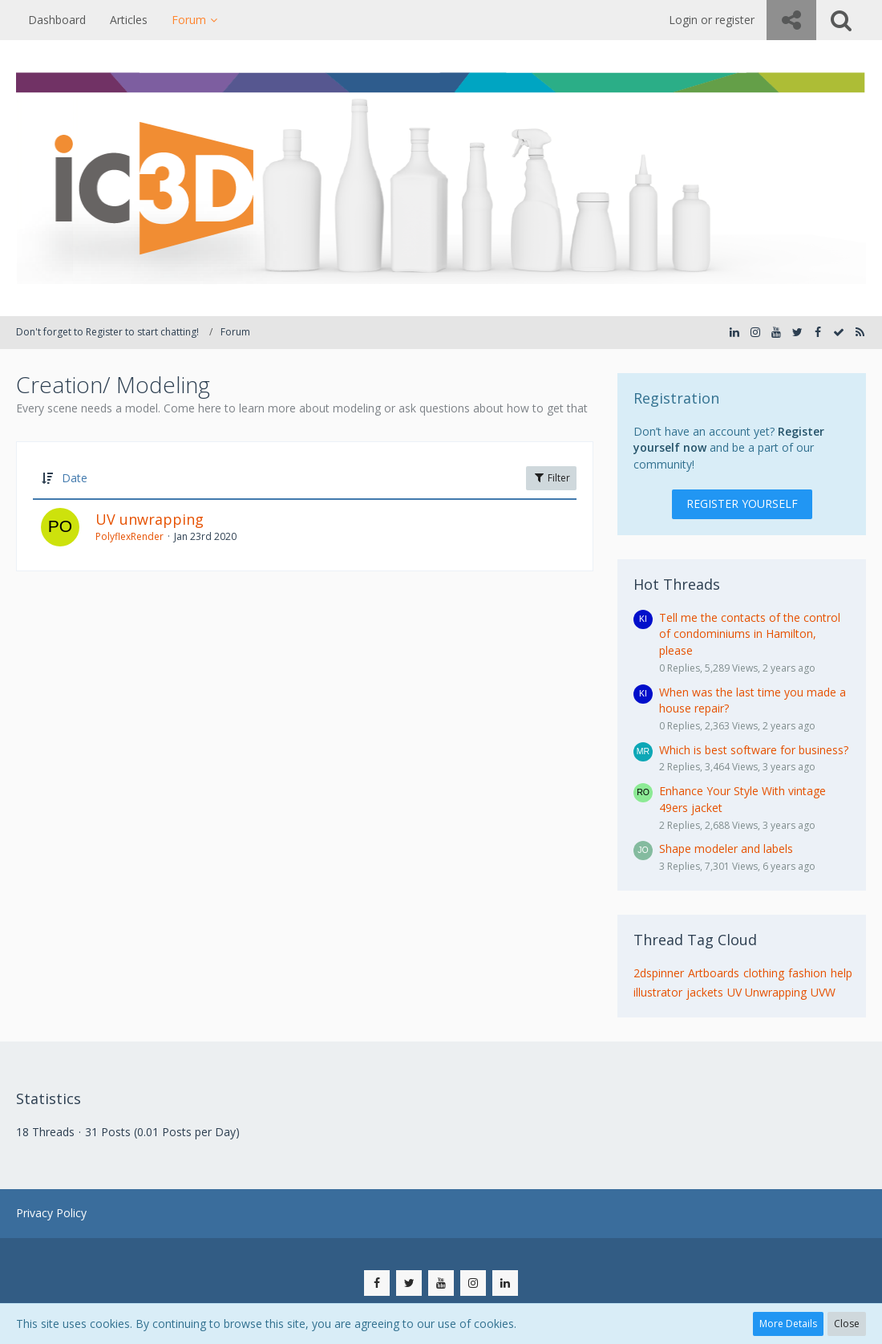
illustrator (657, 992)
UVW (823, 992)
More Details (788, 1323)
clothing (763, 973)
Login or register (712, 19)
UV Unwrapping (767, 992)
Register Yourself (742, 503)
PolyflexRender (129, 536)
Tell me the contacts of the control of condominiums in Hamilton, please (749, 634)
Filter (551, 478)
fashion (807, 973)
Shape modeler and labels (726, 848)
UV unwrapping (149, 519)
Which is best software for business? (753, 749)
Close (847, 1323)
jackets (704, 992)
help (841, 973)
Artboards (713, 973)
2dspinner (658, 973)
